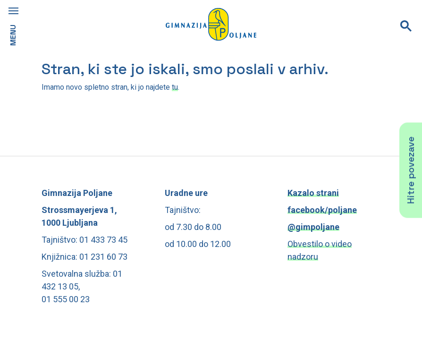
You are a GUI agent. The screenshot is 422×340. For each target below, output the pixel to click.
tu (175, 87)
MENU (13, 35)
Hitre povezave (411, 170)
